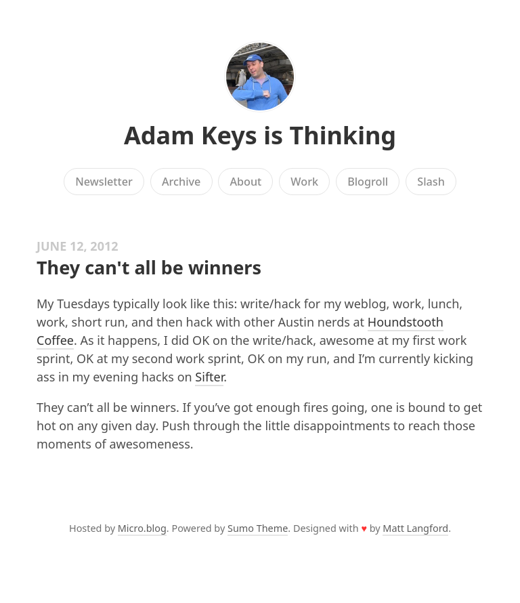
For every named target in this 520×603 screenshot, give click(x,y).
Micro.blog (142, 528)
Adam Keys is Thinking (260, 135)
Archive (181, 181)
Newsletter (104, 181)
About (245, 181)
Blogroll (367, 181)
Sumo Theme (258, 528)
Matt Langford (415, 528)
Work (304, 181)
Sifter (209, 377)
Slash (431, 181)
